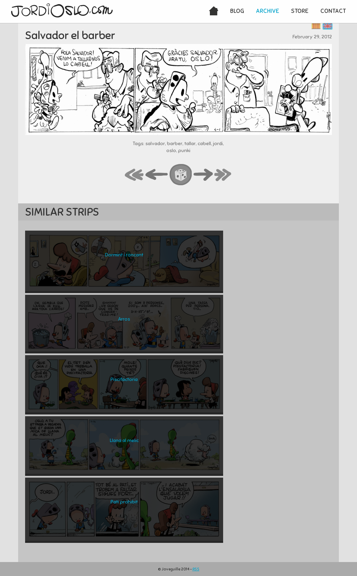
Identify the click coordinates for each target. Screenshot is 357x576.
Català (316, 26)
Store (300, 11)
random (180, 175)
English (327, 26)
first (134, 175)
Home (213, 11)
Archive (267, 11)
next (203, 175)
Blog (237, 11)
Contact (333, 11)
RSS (195, 569)
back (156, 175)
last (223, 175)
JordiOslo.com (62, 10)
